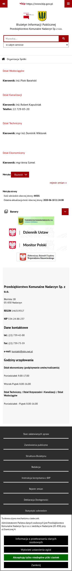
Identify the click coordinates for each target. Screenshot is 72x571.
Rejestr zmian (36, 488)
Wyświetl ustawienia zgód (36, 549)
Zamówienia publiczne (36, 444)
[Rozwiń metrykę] (20, 175)
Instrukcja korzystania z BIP (36, 477)
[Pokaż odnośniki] (4, 4)
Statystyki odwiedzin (36, 510)
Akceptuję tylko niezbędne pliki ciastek (36, 557)
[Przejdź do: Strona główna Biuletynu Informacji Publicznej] (3, 59)
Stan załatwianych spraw (36, 434)
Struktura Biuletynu (36, 456)
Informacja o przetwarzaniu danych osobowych (36, 540)
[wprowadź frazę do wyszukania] (31, 38)
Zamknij (36, 565)
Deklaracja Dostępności (36, 499)
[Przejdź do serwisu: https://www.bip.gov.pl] (36, 4)
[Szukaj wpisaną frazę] (64, 38)
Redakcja (36, 466)
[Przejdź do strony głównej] (36, 21)
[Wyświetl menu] (68, 4)
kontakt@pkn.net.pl (22, 351)
